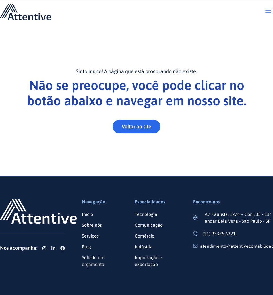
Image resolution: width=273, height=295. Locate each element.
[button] (268, 11)
